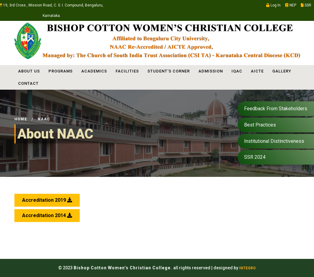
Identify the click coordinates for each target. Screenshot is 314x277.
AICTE (257, 71)
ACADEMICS (94, 71)
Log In (273, 5)
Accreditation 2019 (47, 200)
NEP (290, 5)
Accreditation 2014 (47, 215)
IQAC (237, 71)
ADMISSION (210, 71)
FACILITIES (127, 71)
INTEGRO (247, 268)
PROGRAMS (60, 71)
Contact (28, 83)
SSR (306, 5)
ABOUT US (29, 71)
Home (20, 119)
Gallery (281, 71)
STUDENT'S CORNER (168, 71)
